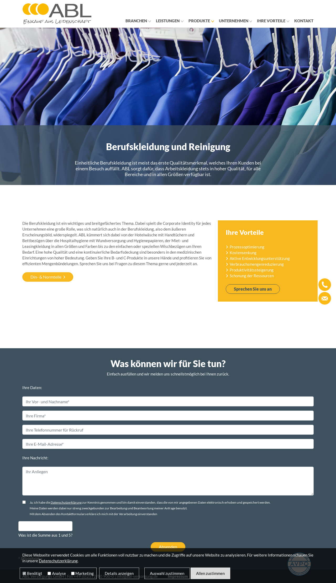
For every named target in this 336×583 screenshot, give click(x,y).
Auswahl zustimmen (167, 573)
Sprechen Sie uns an (253, 288)
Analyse (59, 573)
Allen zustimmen (210, 573)
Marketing (84, 573)
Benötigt (34, 573)
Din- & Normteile (45, 276)
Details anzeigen (119, 573)
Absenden (168, 546)
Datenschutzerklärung (66, 502)
